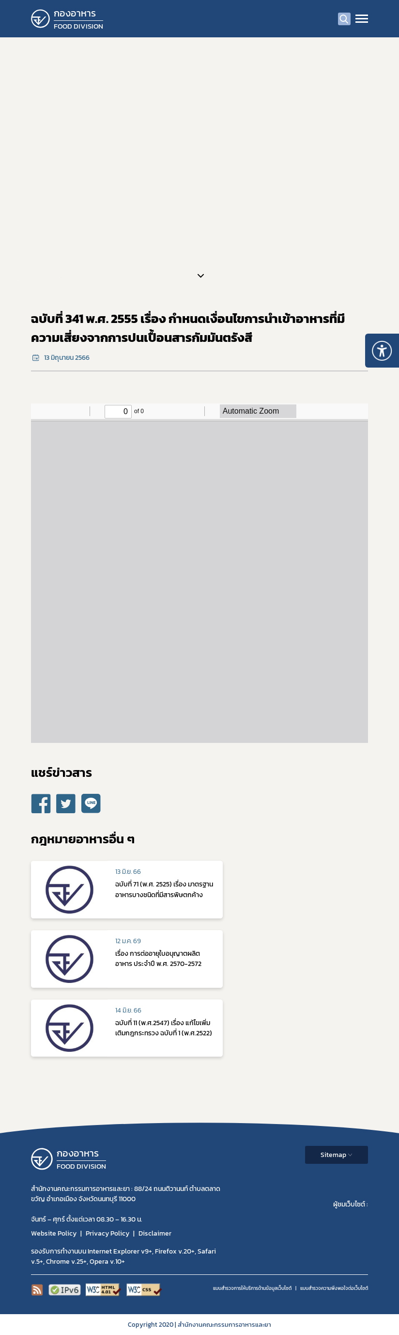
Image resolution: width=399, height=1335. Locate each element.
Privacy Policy (107, 1233)
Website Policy (54, 1233)
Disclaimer (154, 1233)
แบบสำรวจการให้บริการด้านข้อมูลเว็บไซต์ (252, 1288)
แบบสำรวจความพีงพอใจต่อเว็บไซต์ (334, 1288)
